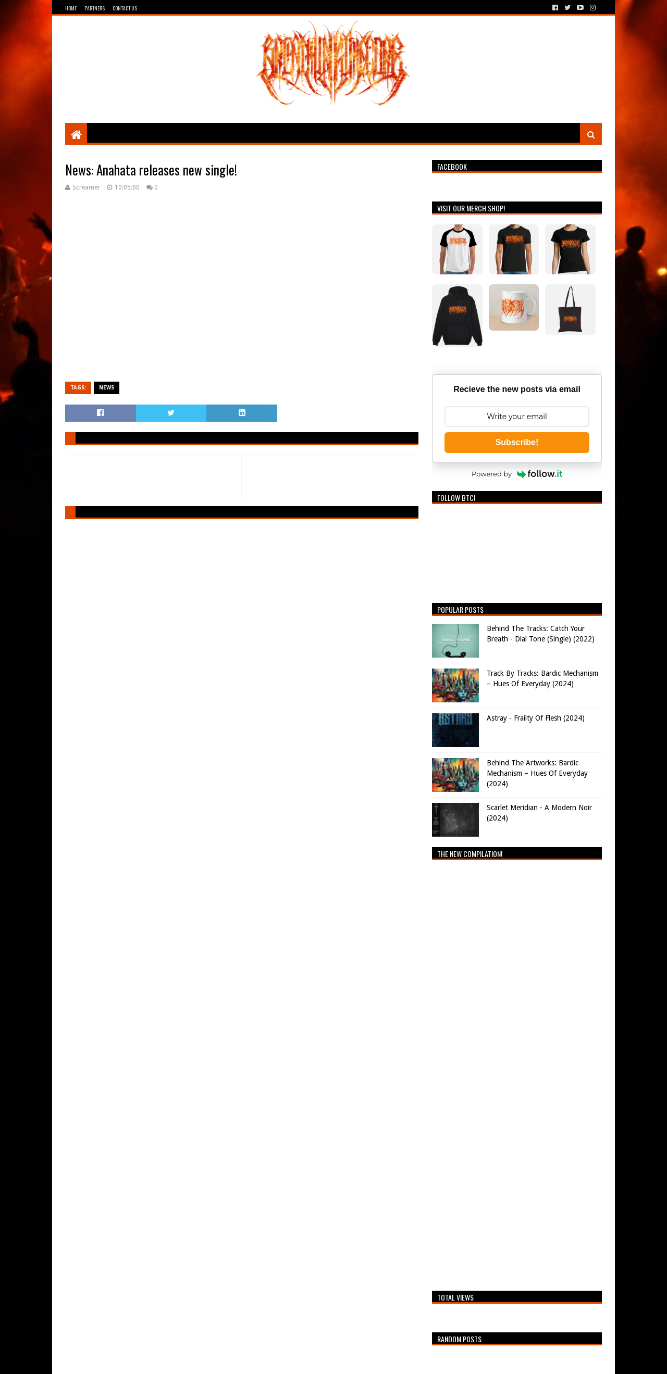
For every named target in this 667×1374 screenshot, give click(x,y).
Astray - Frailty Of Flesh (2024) (536, 718)
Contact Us (125, 8)
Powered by (517, 474)
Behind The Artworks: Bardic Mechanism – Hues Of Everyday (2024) (537, 773)
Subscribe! (517, 442)
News (106, 387)
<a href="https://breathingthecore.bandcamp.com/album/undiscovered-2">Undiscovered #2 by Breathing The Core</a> (517, 1072)
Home (71, 8)
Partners (94, 8)
